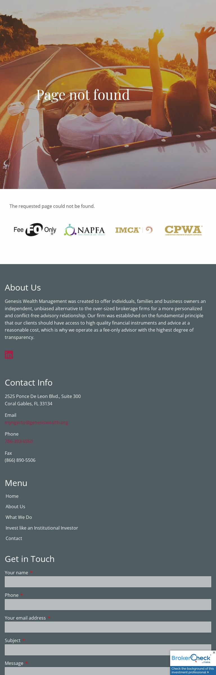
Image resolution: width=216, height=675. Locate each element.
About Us (15, 507)
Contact (14, 539)
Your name (39, 573)
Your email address (48, 618)
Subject (35, 641)
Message (37, 663)
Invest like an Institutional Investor (42, 528)
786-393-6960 (19, 441)
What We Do (19, 517)
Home (12, 496)
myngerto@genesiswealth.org (36, 423)
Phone (34, 595)
